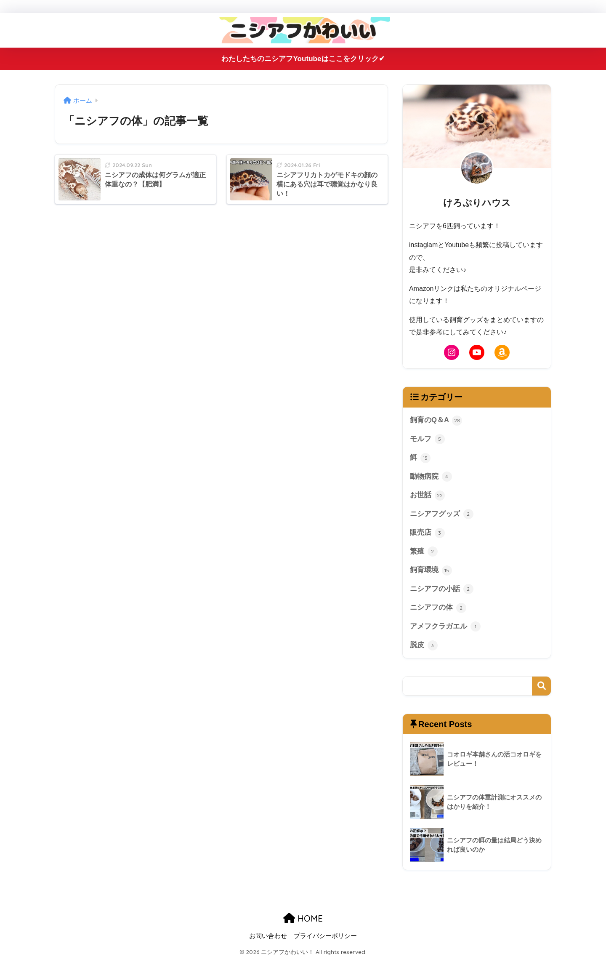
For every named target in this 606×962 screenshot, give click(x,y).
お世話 (427, 496)
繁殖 (424, 552)
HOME (303, 919)
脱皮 (424, 646)
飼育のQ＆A (436, 421)
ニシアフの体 (438, 609)
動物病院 (431, 477)
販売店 (427, 533)
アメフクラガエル (445, 627)
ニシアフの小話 (441, 590)
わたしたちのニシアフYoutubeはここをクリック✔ (302, 59)
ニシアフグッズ (441, 514)
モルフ (427, 439)
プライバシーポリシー (325, 937)
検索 (541, 686)
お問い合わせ (268, 937)
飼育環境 (431, 571)
